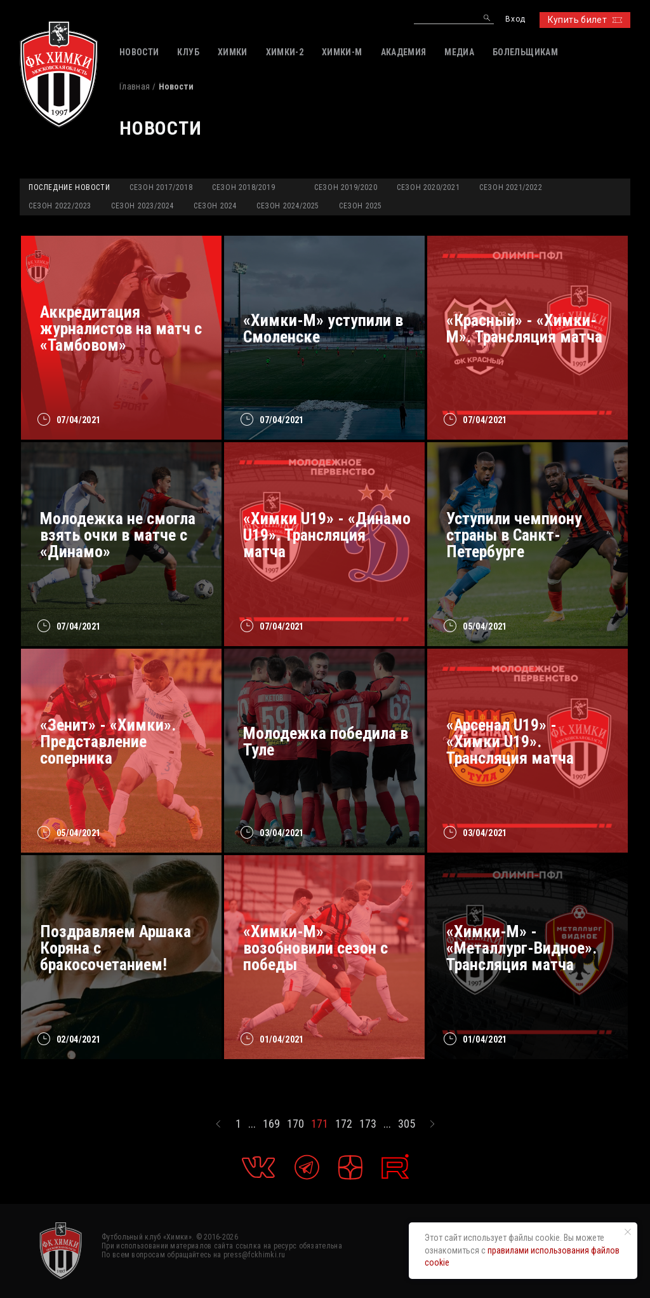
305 (406, 1124)
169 (271, 1124)
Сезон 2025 (360, 205)
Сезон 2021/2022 (510, 187)
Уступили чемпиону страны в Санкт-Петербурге (514, 535)
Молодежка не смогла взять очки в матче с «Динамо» (118, 535)
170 (295, 1124)
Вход (515, 19)
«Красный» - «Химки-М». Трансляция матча (524, 328)
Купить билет (585, 20)
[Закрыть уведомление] (627, 1232)
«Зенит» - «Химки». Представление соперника (108, 741)
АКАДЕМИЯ (404, 52)
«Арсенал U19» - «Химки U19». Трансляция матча (510, 741)
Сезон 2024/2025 (287, 205)
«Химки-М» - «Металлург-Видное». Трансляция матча (521, 948)
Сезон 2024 (215, 205)
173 (367, 1124)
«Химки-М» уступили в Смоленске (323, 328)
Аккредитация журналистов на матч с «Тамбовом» (121, 328)
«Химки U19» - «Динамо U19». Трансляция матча (327, 535)
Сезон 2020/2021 (428, 187)
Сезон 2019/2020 (345, 187)
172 (343, 1124)
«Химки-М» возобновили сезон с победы (315, 948)
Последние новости (69, 187)
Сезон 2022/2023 (60, 205)
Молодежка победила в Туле (325, 741)
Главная (134, 86)
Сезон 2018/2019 (243, 187)
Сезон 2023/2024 (142, 205)
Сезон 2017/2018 (160, 187)
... (252, 1124)
